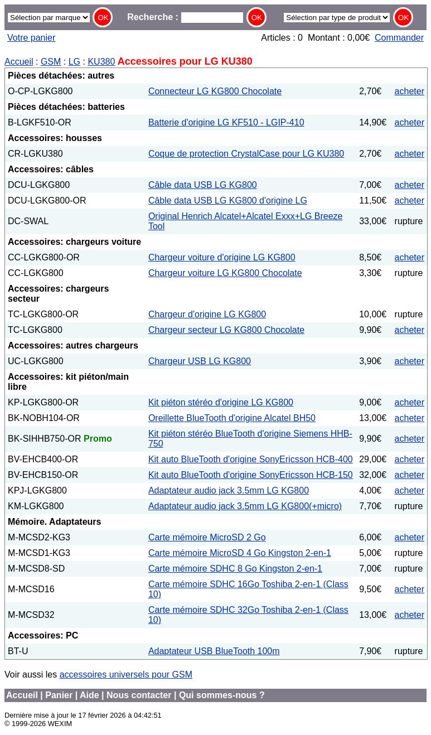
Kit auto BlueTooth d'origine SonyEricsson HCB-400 (250, 459)
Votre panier (31, 37)
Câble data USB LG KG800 (202, 185)
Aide (89, 695)
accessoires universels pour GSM (126, 674)
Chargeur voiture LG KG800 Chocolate (225, 273)
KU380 (101, 61)
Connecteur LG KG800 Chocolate (215, 91)
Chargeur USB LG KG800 (199, 361)
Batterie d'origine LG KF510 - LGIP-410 (226, 122)
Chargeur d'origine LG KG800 (207, 314)
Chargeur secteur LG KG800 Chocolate (226, 330)
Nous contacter (138, 695)
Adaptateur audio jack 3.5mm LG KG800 (228, 490)
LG (74, 61)
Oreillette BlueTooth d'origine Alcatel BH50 (232, 418)
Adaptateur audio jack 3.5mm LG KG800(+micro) (245, 506)
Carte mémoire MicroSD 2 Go (207, 537)
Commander (399, 37)
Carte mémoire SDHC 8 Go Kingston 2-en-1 (235, 568)
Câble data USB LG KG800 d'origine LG (227, 200)
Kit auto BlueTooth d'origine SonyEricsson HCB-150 (250, 475)
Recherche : (185, 17)
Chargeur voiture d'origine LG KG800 (222, 257)
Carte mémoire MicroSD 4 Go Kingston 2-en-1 (239, 553)
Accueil (18, 61)
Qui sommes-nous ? (222, 695)
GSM (51, 61)
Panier (58, 695)
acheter (409, 91)
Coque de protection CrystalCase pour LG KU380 (246, 153)
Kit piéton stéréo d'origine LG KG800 (220, 402)
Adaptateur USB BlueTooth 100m (214, 651)
